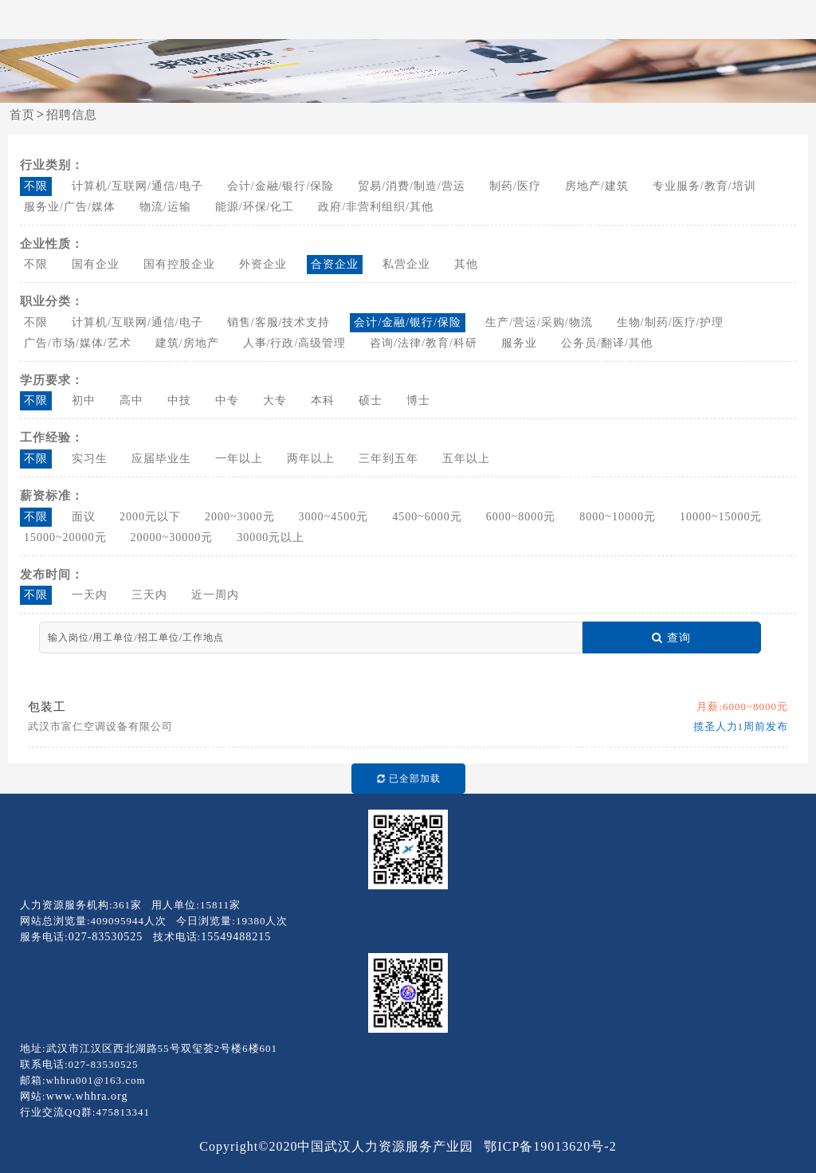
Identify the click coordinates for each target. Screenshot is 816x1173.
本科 (323, 400)
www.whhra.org (87, 1096)
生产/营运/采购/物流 (539, 322)
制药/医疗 (515, 186)
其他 (466, 264)
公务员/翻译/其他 (607, 343)
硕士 (370, 400)
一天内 (90, 595)
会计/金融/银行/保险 (281, 186)
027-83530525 (106, 937)
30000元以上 (270, 537)
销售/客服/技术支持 (279, 322)
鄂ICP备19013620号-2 (550, 1146)
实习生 (90, 459)
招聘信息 (71, 114)
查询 (671, 637)
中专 (227, 400)
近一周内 (215, 595)
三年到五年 (388, 459)
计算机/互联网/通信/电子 (137, 186)
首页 (22, 114)
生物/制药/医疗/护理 (670, 322)
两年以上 (311, 459)
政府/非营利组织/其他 (376, 207)
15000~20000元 (65, 537)
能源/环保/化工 (255, 207)
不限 (36, 186)
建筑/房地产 (187, 343)
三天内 (149, 595)
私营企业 (406, 264)
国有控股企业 (179, 264)
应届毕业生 (161, 459)
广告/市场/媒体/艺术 (77, 343)
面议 (84, 517)
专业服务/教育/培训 (704, 186)
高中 (131, 400)
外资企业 (263, 264)
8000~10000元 (617, 517)
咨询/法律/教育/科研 (423, 343)
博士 (418, 400)
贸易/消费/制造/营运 (411, 186)
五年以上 (466, 459)
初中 (84, 400)
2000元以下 (150, 517)
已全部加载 (405, 779)
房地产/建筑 (597, 186)
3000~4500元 (334, 517)
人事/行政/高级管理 (295, 343)
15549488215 (236, 937)
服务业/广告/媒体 (70, 207)
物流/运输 (165, 207)
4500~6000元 (427, 517)
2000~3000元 (240, 517)
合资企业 (335, 264)
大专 (275, 400)
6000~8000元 (521, 517)
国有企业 (96, 264)
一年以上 (239, 459)
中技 (179, 400)
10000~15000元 (721, 517)
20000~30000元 (172, 537)
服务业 (519, 343)
